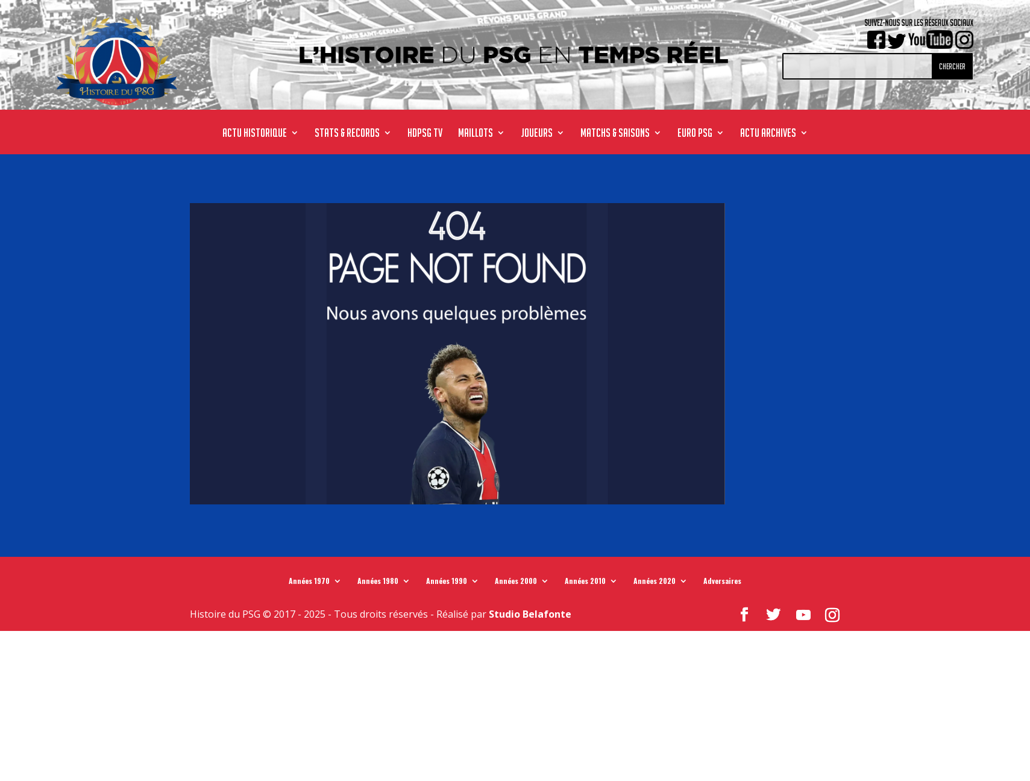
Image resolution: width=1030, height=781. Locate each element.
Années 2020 (654, 583)
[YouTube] (803, 615)
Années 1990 (446, 583)
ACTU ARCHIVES (768, 133)
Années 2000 (516, 583)
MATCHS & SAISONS (615, 133)
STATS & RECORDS (347, 133)
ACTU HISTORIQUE (254, 133)
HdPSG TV (424, 133)
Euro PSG (694, 133)
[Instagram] (832, 615)
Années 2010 (585, 583)
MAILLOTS (475, 133)
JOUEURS (537, 133)
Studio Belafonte (530, 614)
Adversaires (722, 583)
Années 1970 (309, 583)
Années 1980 (377, 583)
